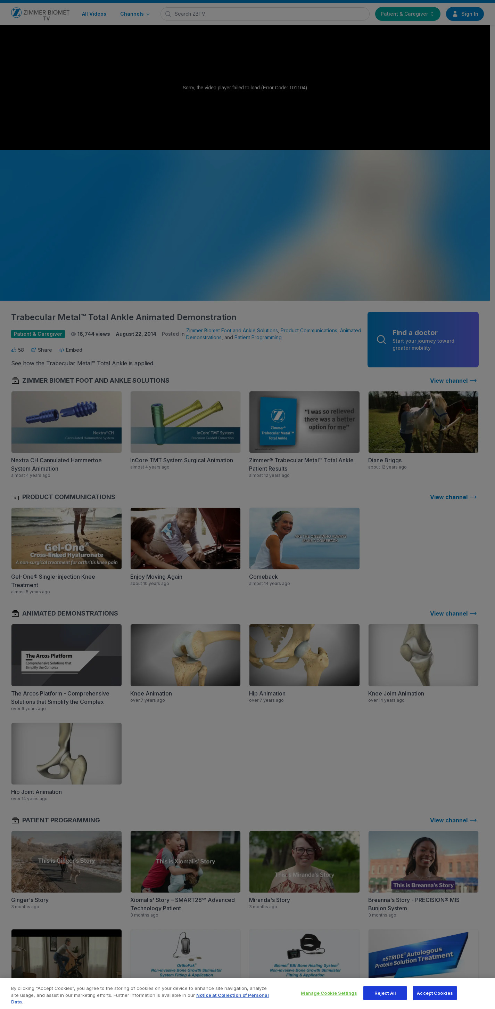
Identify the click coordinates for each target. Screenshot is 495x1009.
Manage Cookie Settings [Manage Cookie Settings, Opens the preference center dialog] (329, 998)
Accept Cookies (435, 998)
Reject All (385, 998)
